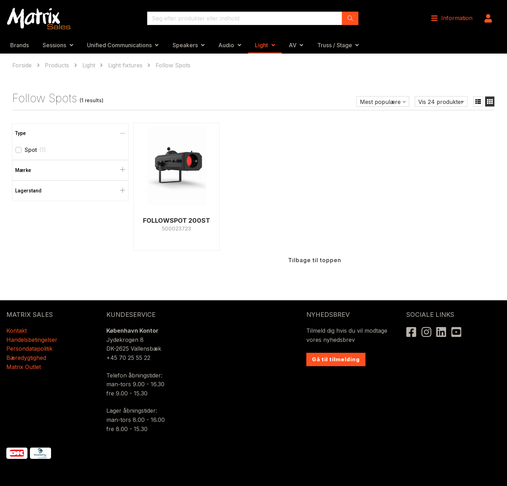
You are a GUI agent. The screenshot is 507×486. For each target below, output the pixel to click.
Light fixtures (125, 65)
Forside (22, 65)
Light (261, 45)
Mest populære (380, 101)
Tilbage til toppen (314, 260)
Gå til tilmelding (336, 359)
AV (292, 45)
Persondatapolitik (30, 348)
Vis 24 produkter (440, 101)
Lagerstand (28, 190)
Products (57, 65)
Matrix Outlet (23, 366)
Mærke (23, 170)
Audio (226, 45)
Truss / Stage (334, 45)
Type (20, 133)
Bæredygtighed (26, 357)
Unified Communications (119, 45)
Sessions (54, 45)
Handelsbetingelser (31, 339)
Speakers (185, 45)
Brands (19, 45)
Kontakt (16, 330)
